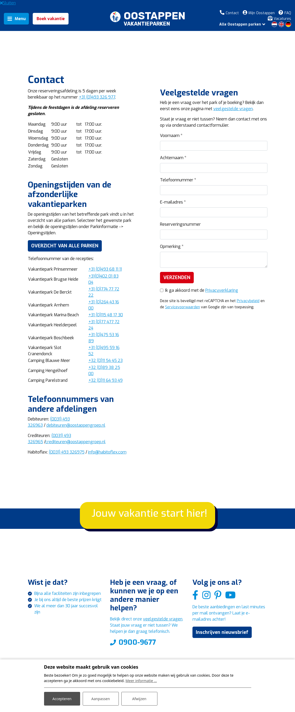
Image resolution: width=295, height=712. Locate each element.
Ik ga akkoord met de (201, 290)
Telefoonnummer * (178, 180)
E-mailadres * (173, 202)
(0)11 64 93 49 (105, 380)
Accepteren (62, 698)
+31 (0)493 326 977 (97, 97)
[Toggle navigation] (16, 19)
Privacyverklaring (221, 290)
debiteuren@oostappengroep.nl (75, 425)
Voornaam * (171, 135)
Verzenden (176, 277)
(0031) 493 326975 (67, 452)
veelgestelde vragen (233, 108)
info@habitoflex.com (107, 452)
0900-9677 (137, 642)
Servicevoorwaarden (182, 307)
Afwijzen (139, 698)
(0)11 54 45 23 (105, 360)
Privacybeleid (248, 300)
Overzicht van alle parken (64, 246)
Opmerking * (171, 246)
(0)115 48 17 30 (105, 315)
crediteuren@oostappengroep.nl (75, 441)
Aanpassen (100, 698)
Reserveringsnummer (180, 224)
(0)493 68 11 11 (105, 269)
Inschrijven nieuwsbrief (222, 632)
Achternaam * (173, 157)
